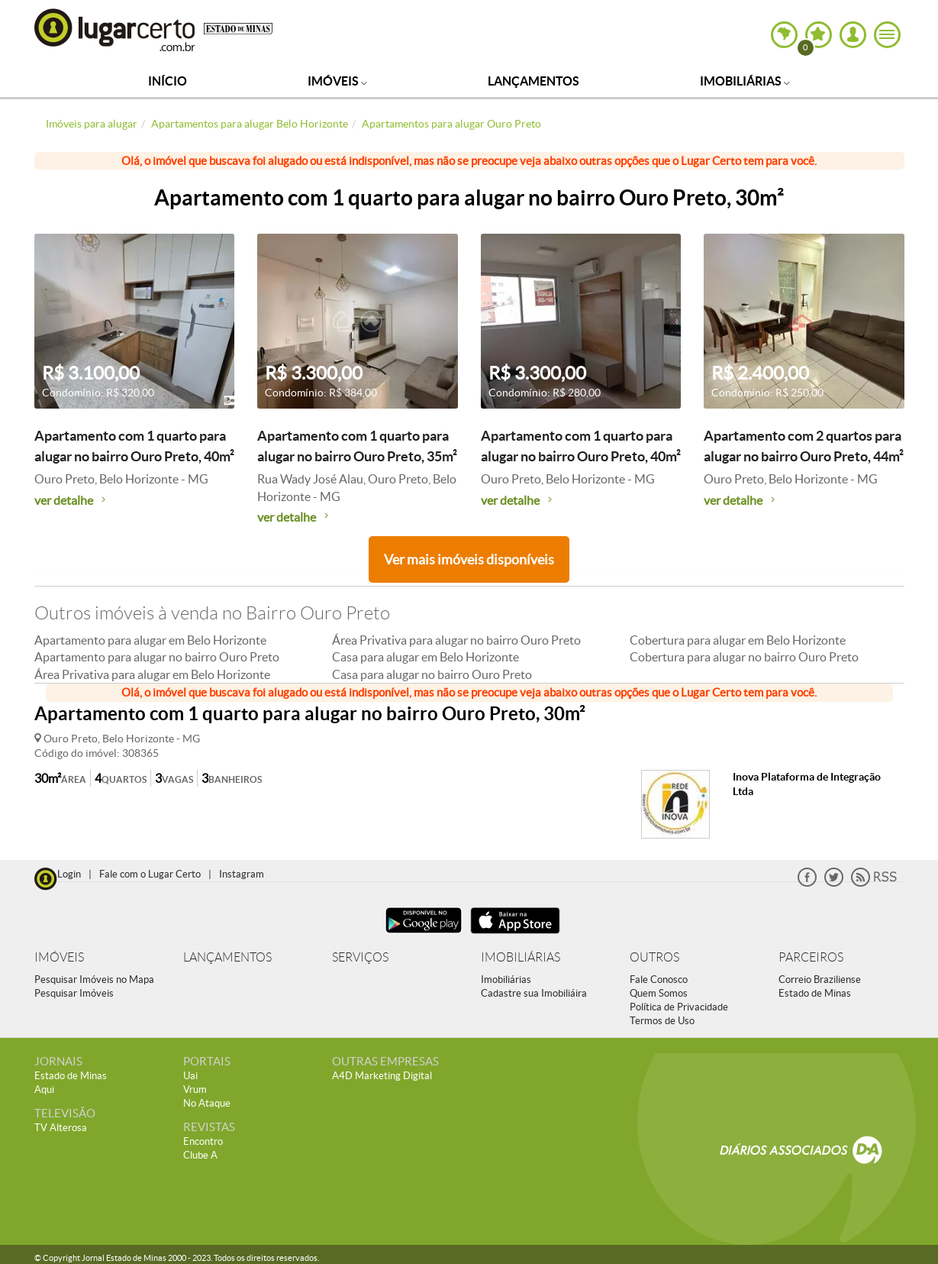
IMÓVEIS (59, 957)
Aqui (44, 1089)
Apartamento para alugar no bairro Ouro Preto (156, 657)
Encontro (203, 1141)
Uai (190, 1075)
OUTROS (654, 957)
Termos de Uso (662, 1020)
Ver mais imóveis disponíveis (469, 559)
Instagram (241, 874)
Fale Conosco (659, 979)
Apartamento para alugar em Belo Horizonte (150, 640)
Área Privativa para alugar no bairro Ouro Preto (456, 640)
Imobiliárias (745, 81)
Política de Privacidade (679, 1007)
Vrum (195, 1089)
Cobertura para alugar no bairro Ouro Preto (744, 657)
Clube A (200, 1155)
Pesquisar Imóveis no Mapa (94, 979)
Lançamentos (533, 81)
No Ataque (206, 1103)
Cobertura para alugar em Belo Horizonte (738, 640)
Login (69, 874)
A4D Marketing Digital (382, 1075)
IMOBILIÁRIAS (520, 957)
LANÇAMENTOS (227, 957)
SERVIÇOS (360, 957)
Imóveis (337, 81)
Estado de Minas (814, 993)
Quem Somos (659, 993)
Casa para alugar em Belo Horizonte (425, 657)
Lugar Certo (115, 29)
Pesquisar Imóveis (74, 993)
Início (167, 81)
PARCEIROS (810, 957)
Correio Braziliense (819, 979)
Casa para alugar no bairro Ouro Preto (432, 674)
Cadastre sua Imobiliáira (534, 993)
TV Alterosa (60, 1127)
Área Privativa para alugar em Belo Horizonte (152, 674)
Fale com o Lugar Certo (150, 874)
